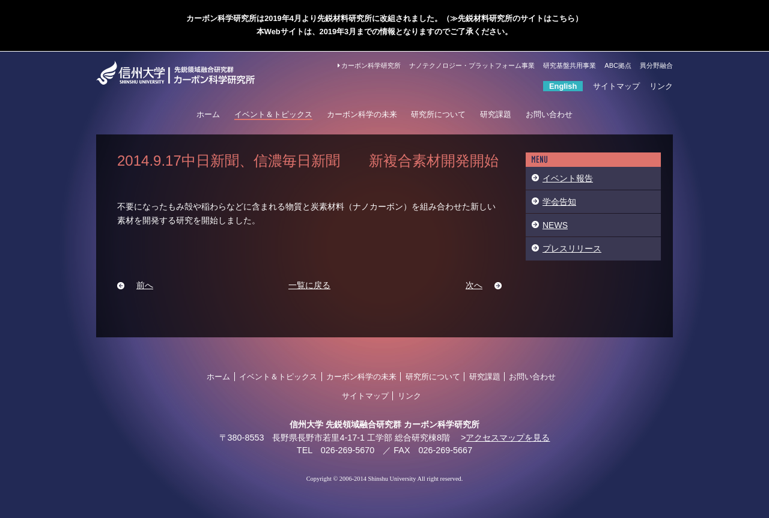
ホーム (208, 114)
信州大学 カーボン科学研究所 (190, 73)
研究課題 (495, 114)
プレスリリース (572, 248)
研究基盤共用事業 (569, 65)
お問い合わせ (549, 114)
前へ (144, 285)
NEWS (555, 225)
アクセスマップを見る (508, 437)
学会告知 (559, 201)
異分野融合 (656, 65)
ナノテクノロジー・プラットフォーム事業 (472, 65)
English (563, 86)
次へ (474, 285)
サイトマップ (616, 86)
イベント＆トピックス (273, 114)
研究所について (438, 114)
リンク (661, 86)
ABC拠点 (617, 65)
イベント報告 (568, 178)
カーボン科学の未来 (362, 114)
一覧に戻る (309, 285)
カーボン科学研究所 (369, 65)
